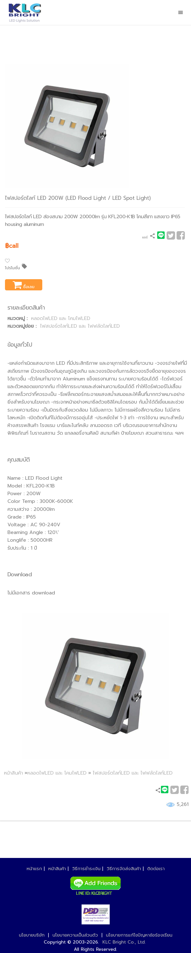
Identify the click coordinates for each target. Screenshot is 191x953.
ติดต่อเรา (156, 868)
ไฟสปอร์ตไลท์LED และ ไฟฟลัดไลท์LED (80, 326)
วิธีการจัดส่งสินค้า (124, 868)
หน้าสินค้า (13, 773)
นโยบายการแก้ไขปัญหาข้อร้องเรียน (139, 935)
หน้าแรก (34, 868)
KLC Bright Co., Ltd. (124, 942)
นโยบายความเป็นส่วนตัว (75, 935)
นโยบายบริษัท (32, 935)
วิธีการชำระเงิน (86, 868)
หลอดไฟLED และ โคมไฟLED (60, 318)
